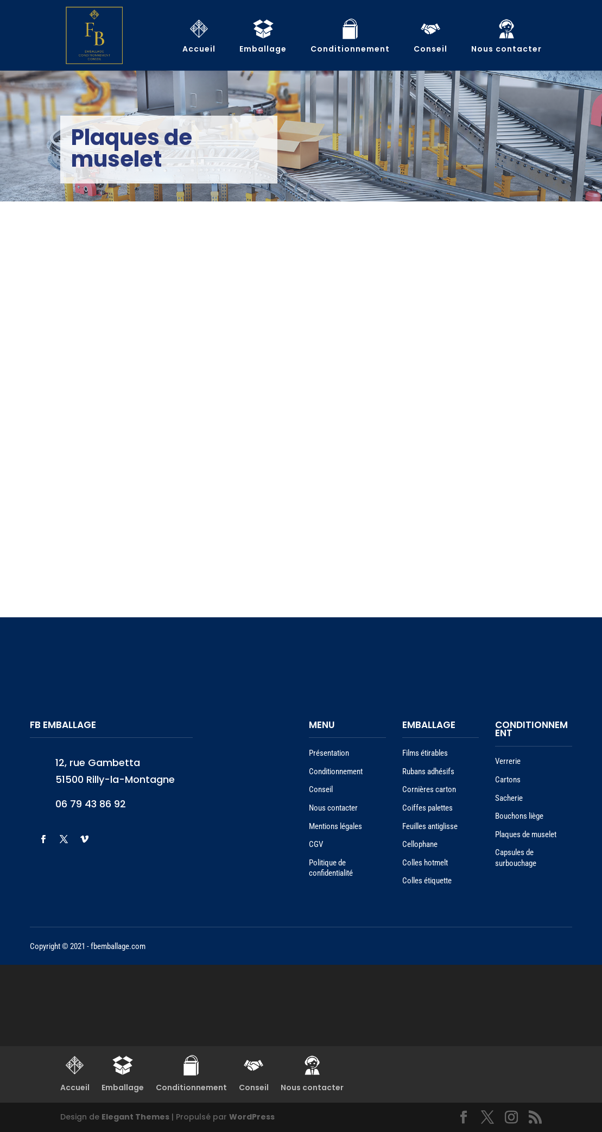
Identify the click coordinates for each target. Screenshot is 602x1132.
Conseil (321, 789)
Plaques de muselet (525, 834)
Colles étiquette (427, 881)
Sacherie (509, 798)
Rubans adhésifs (428, 771)
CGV (316, 844)
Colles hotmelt (425, 863)
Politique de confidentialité (331, 868)
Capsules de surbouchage (515, 858)
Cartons (508, 780)
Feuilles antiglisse (430, 826)
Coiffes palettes (427, 808)
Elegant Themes (135, 1116)
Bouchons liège (519, 816)
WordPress (252, 1116)
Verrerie (508, 761)
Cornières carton (429, 789)
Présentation (329, 753)
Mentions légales (335, 826)
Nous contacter (333, 808)
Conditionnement (336, 771)
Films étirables (425, 753)
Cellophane (420, 844)
